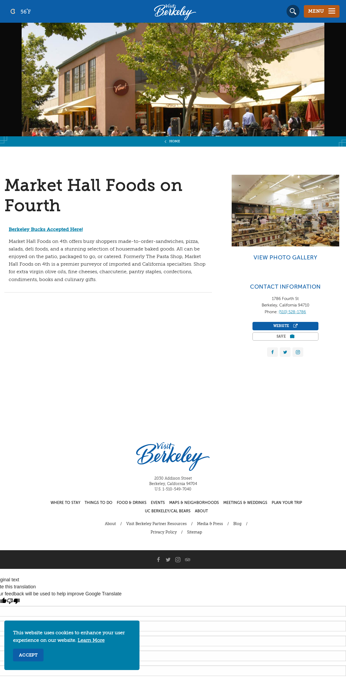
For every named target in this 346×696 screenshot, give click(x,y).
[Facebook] (158, 560)
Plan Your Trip (287, 503)
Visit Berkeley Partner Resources (156, 524)
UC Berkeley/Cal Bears (168, 511)
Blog (237, 524)
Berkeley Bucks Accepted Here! (46, 229)
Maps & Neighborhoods (194, 503)
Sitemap (194, 532)
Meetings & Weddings (245, 503)
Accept (28, 655)
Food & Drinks (132, 503)
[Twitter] (168, 560)
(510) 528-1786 (292, 312)
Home (174, 141)
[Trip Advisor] (187, 560)
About (201, 511)
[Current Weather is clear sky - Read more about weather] (35, 11)
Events (158, 503)
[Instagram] (177, 560)
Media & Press (210, 524)
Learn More (91, 640)
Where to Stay (65, 503)
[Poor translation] (13, 601)
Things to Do (98, 503)
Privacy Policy (164, 532)
